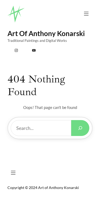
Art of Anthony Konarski (46, 33)
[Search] (80, 128)
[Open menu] (86, 13)
